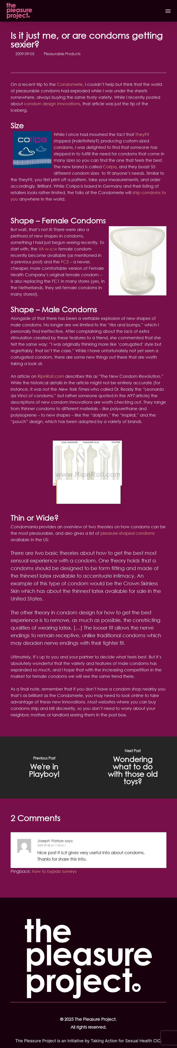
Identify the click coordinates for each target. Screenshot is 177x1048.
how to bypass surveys (54, 871)
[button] (168, 11)
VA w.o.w (47, 248)
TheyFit (142, 134)
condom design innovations (52, 103)
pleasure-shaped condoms (127, 533)
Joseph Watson (50, 840)
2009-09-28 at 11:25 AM (51, 845)
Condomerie (70, 84)
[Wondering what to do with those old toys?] (132, 767)
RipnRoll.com (51, 376)
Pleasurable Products (62, 53)
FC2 (65, 261)
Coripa (110, 166)
